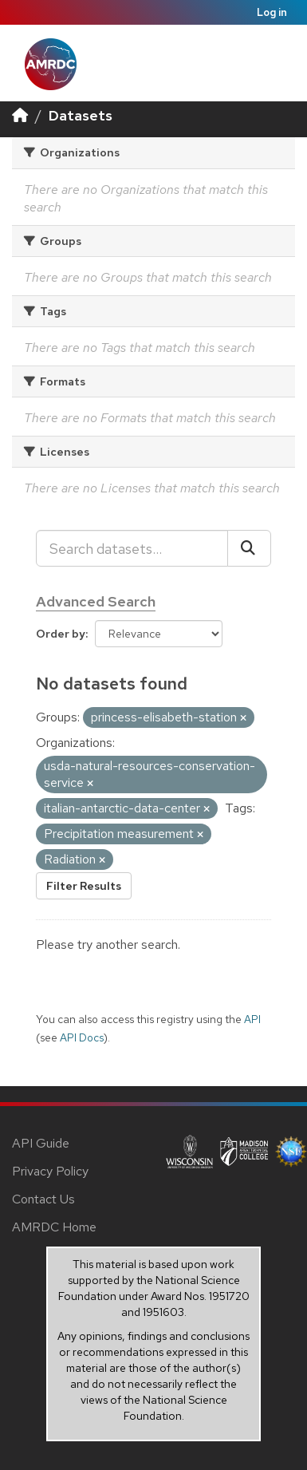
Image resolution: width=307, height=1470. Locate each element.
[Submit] (249, 548)
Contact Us (43, 1199)
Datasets (80, 115)
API (252, 1019)
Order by (60, 633)
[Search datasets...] (132, 548)
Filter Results (83, 886)
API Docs (82, 1037)
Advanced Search (95, 601)
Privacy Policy (50, 1171)
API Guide (40, 1143)
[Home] (20, 115)
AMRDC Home (54, 1227)
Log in (272, 12)
